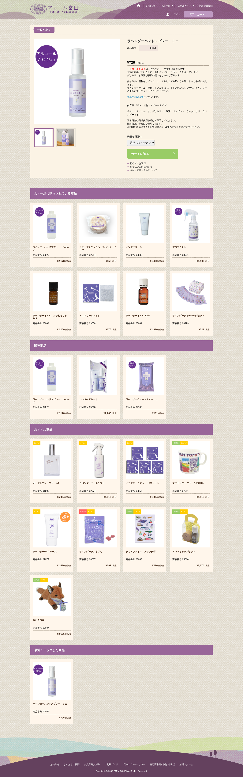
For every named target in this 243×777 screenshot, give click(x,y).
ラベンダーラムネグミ (90, 551)
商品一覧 (165, 5)
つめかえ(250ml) (135, 97)
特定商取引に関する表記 (162, 764)
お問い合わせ (186, 764)
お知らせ (150, 5)
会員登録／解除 (92, 764)
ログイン (175, 14)
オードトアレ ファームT (46, 483)
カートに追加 (140, 153)
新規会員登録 (206, 5)
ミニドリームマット (89, 315)
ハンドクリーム (134, 247)
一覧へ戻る (43, 29)
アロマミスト (179, 247)
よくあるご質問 (72, 764)
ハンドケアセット (88, 399)
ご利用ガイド (184, 5)
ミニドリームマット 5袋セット (142, 483)
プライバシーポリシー (133, 764)
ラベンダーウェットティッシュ (142, 399)
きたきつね (38, 620)
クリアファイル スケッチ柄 (140, 551)
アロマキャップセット (183, 551)
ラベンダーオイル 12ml (138, 315)
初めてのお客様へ (139, 163)
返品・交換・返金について (143, 170)
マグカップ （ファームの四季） (188, 483)
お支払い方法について (141, 167)
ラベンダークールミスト (91, 483)
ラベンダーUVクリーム (45, 551)
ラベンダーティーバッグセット (188, 315)
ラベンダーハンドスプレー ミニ (50, 704)
